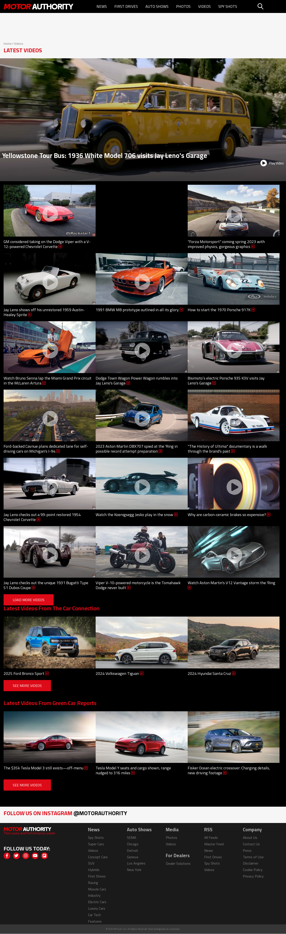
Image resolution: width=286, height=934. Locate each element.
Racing (93, 882)
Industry (94, 895)
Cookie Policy (253, 869)
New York (134, 869)
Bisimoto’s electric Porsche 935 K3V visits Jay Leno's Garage (226, 380)
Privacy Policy (253, 876)
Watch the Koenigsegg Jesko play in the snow (137, 514)
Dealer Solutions (178, 863)
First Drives (126, 6)
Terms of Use (253, 857)
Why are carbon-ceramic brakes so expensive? (229, 514)
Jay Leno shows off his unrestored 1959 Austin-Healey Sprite (44, 312)
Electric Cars (97, 901)
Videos (204, 6)
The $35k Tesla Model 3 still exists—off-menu (46, 768)
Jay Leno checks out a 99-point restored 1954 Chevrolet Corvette (42, 517)
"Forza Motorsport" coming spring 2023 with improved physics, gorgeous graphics (226, 244)
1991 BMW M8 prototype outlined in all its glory (139, 309)
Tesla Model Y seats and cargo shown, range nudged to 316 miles (133, 770)
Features (95, 921)
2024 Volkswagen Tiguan (119, 673)
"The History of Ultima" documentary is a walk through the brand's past (227, 449)
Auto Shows (156, 6)
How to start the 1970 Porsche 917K (221, 309)
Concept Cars (98, 857)
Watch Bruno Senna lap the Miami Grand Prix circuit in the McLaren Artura (47, 380)
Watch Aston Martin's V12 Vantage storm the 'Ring (231, 584)
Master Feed (214, 844)
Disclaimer (250, 863)
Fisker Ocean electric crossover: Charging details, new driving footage (229, 770)
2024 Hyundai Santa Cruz (212, 673)
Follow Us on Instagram (65, 813)
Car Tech (94, 914)
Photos (183, 6)
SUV (91, 863)
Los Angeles (136, 863)
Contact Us (251, 844)
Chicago (133, 844)
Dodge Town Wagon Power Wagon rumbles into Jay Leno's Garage (137, 380)
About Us (250, 837)
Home (8, 43)
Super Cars (96, 844)
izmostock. (174, 929)
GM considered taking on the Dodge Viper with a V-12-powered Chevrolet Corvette (47, 244)
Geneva (132, 857)
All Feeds (211, 837)
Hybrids (93, 869)
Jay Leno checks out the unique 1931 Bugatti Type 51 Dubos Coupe (46, 585)
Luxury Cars (96, 908)
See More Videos (27, 685)
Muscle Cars (97, 889)
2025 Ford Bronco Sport (26, 673)
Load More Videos (28, 599)
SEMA (131, 837)
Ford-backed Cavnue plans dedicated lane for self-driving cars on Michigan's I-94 (46, 449)
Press (247, 850)
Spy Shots (227, 6)
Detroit (132, 850)
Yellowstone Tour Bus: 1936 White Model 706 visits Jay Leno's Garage (104, 154)
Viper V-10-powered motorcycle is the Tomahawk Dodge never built (138, 585)
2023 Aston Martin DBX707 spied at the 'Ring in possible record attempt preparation (137, 449)
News (102, 6)
